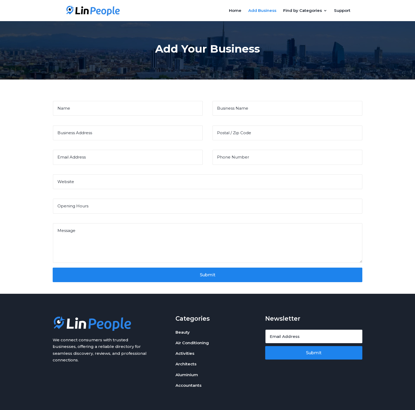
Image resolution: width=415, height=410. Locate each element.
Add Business (262, 11)
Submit (207, 274)
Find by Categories (302, 11)
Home (235, 11)
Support (342, 11)
